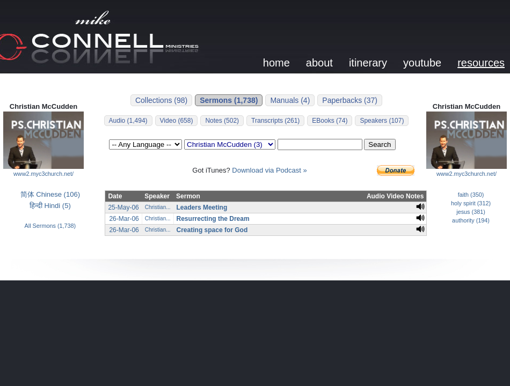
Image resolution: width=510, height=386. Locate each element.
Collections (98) (161, 100)
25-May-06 (123, 207)
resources (481, 63)
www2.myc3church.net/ (43, 173)
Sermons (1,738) (229, 100)
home (276, 63)
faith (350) (471, 194)
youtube (422, 63)
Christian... (158, 207)
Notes (415, 196)
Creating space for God (212, 230)
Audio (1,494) (128, 120)
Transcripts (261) (275, 120)
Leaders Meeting (202, 207)
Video (395, 196)
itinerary (368, 63)
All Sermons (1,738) (50, 225)
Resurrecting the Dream (213, 218)
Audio (376, 196)
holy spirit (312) (471, 203)
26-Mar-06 (124, 218)
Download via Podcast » (269, 170)
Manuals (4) (290, 100)
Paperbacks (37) (349, 100)
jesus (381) (470, 212)
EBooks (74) (329, 120)
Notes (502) (222, 120)
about (319, 63)
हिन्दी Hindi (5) (50, 206)
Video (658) (176, 120)
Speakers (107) (382, 120)
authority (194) (471, 220)
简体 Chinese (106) (50, 194)
